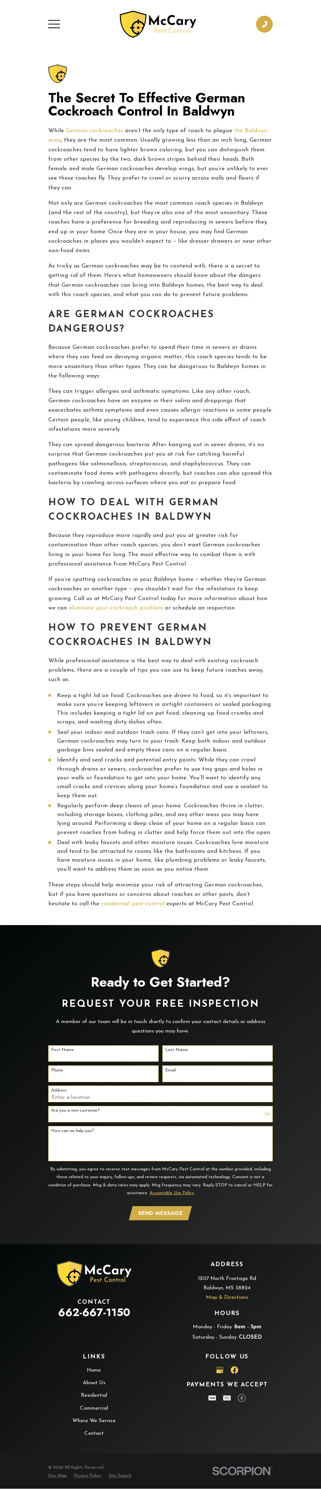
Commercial (94, 1409)
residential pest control (133, 904)
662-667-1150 (94, 1313)
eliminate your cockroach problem (116, 608)
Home (94, 1371)
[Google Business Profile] (220, 1371)
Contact (94, 1434)
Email (170, 1070)
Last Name (176, 1050)
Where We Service (94, 1421)
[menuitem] (57, 1477)
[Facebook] (234, 1371)
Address (59, 1090)
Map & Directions (227, 1298)
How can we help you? (72, 1131)
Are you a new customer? (75, 1110)
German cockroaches (94, 131)
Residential (94, 1396)
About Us (94, 1384)
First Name (62, 1050)
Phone (57, 1070)
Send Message (160, 1213)
